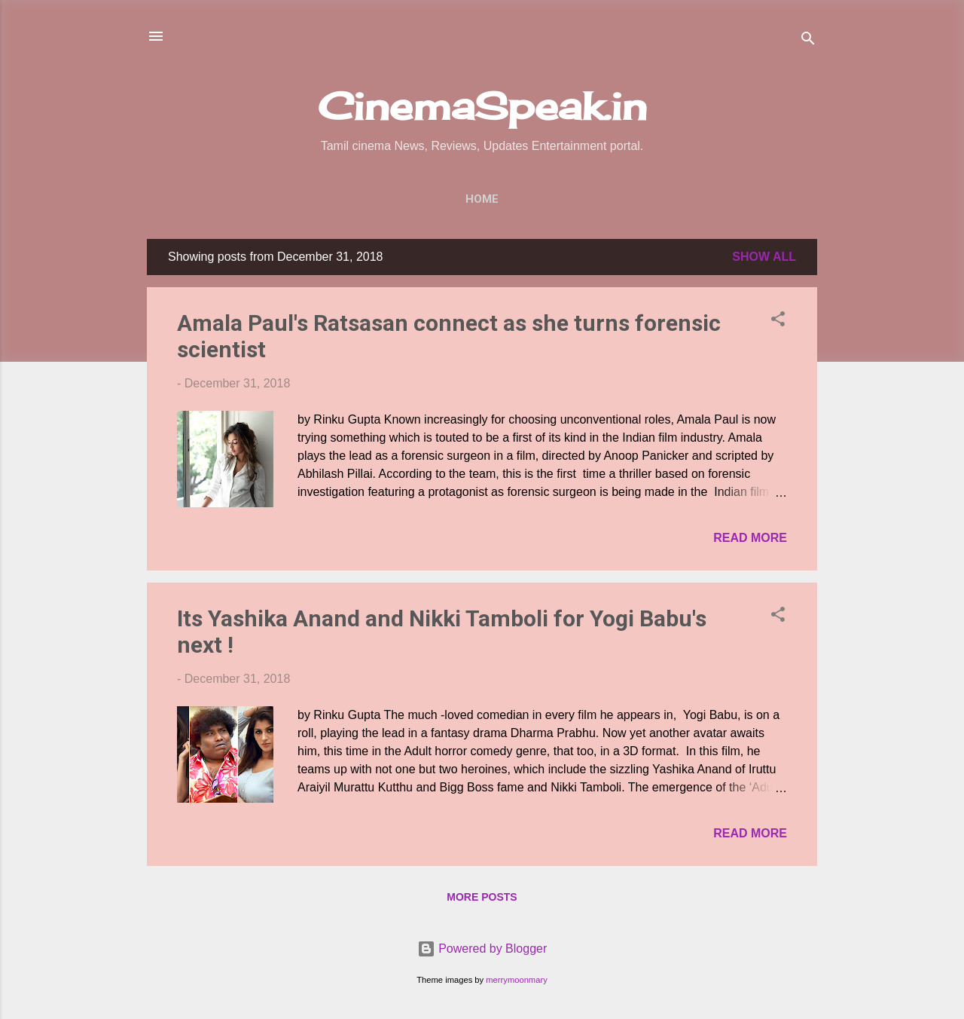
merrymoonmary (516, 979)
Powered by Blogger (482, 948)
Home (482, 199)
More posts (482, 897)
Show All (764, 256)
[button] (778, 321)
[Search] (808, 41)
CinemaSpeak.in (482, 106)
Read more (750, 537)
